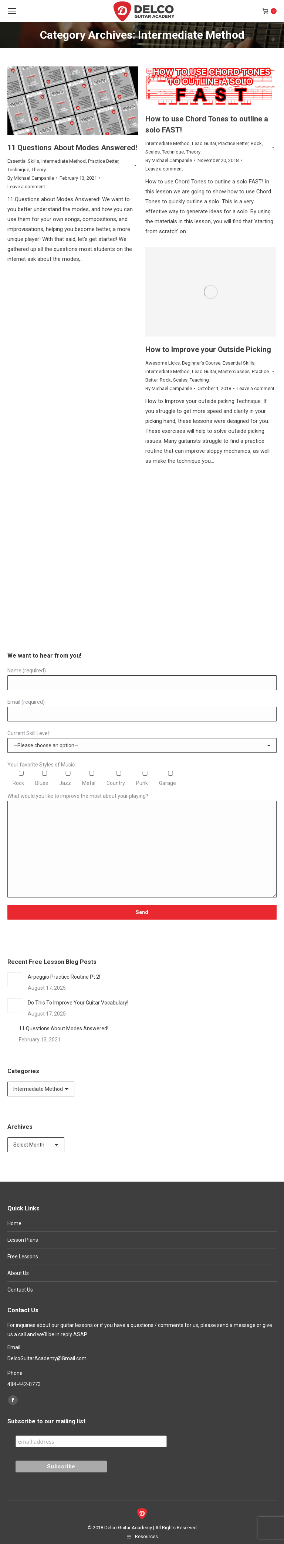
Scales (152, 152)
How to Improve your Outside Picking (208, 349)
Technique (18, 169)
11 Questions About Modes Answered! (72, 147)
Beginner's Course (201, 363)
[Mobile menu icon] (12, 11)
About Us (18, 1273)
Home (14, 1223)
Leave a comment (26, 186)
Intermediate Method (63, 161)
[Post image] (14, 979)
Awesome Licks (162, 363)
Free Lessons (22, 1256)
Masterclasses (234, 371)
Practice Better (103, 161)
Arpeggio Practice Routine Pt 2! (64, 977)
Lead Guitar (204, 143)
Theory (38, 169)
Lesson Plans (22, 1240)
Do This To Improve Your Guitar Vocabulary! (78, 1003)
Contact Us (20, 1290)
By (30, 178)
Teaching (199, 380)
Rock (256, 143)
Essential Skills (23, 161)
